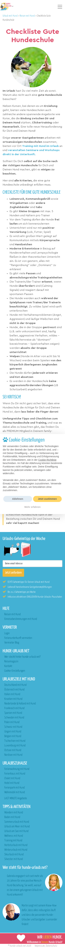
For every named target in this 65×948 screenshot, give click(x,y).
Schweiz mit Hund (13, 726)
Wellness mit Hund (13, 835)
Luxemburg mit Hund (14, 745)
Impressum (40, 946)
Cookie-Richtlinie (47, 459)
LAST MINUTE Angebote (15, 798)
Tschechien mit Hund (14, 740)
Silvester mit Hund (13, 859)
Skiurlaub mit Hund (14, 854)
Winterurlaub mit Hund (15, 849)
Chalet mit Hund (12, 778)
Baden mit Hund (12, 817)
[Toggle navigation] (60, 6)
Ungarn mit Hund (12, 731)
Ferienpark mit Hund (14, 787)
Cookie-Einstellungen (14, 670)
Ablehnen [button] (17, 498)
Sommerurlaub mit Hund (16, 821)
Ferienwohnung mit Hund (16, 769)
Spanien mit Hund (13, 713)
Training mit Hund (13, 840)
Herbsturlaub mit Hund (15, 845)
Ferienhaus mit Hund (14, 773)
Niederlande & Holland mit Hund (20, 703)
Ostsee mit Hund (12, 750)
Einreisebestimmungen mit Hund (20, 619)
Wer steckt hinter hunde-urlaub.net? (22, 656)
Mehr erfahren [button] (32, 507)
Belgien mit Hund (12, 736)
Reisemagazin (11, 661)
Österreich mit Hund (14, 689)
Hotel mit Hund (11, 783)
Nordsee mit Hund (13, 754)
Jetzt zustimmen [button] (47, 498)
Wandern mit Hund (13, 812)
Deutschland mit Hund (15, 685)
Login (7, 633)
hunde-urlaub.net (18, 946)
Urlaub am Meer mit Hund (17, 826)
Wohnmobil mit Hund (14, 792)
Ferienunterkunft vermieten (18, 638)
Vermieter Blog (11, 642)
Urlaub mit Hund (10, 15)
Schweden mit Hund (14, 717)
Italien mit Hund (12, 694)
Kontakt (8, 666)
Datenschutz (51, 946)
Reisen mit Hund (27, 15)
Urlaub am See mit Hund (16, 831)
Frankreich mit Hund (14, 708)
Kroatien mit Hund (13, 699)
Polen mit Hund (11, 722)
